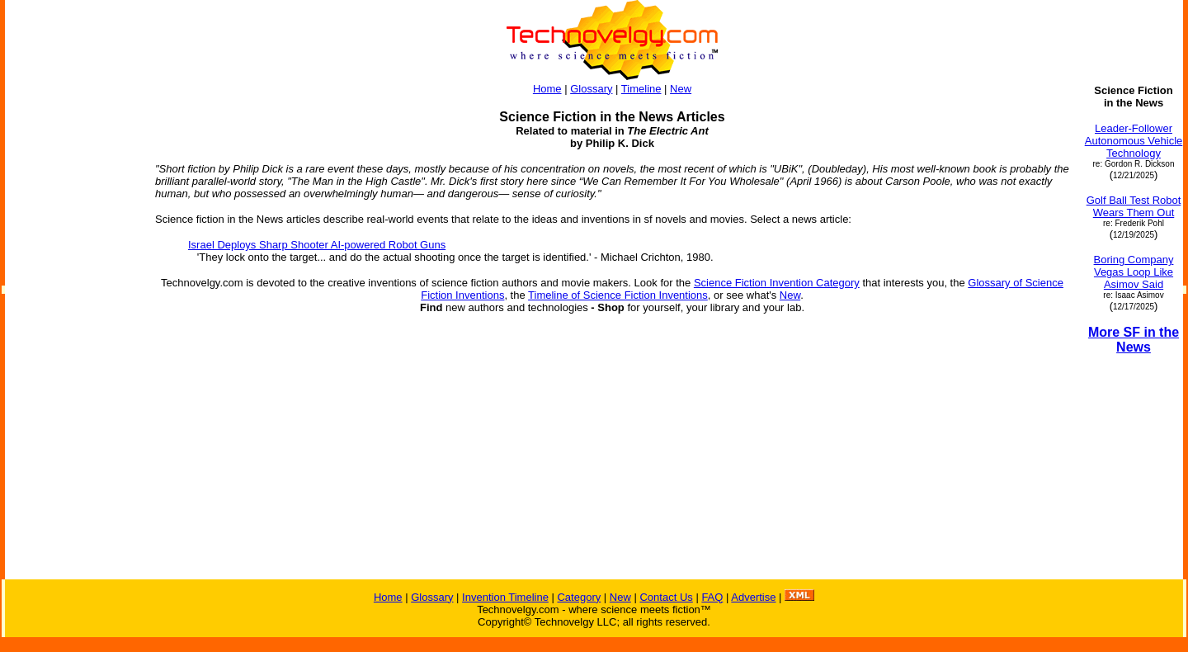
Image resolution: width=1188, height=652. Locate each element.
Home (547, 89)
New (680, 89)
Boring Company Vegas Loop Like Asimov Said (1134, 272)
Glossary (591, 89)
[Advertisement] (73, 331)
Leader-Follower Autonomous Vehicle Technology (1134, 140)
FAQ (712, 597)
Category (579, 597)
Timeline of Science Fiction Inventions (618, 295)
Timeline (641, 89)
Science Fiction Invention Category (777, 282)
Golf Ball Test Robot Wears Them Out (1134, 206)
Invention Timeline (505, 597)
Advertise (753, 597)
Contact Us (665, 597)
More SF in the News (1133, 339)
